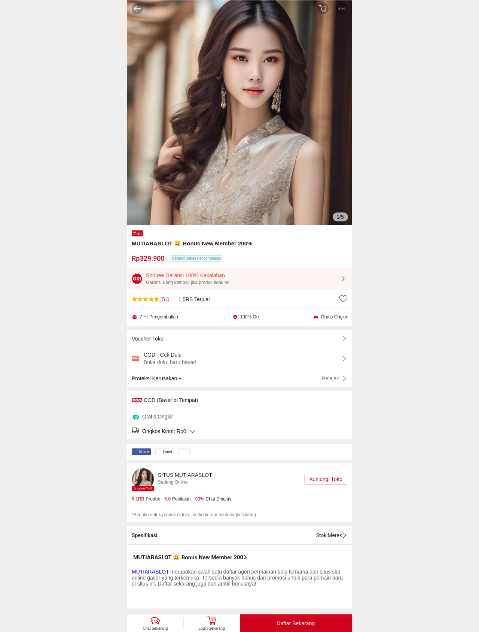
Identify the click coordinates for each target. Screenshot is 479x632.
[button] (341, 8)
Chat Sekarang (155, 628)
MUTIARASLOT (150, 572)
